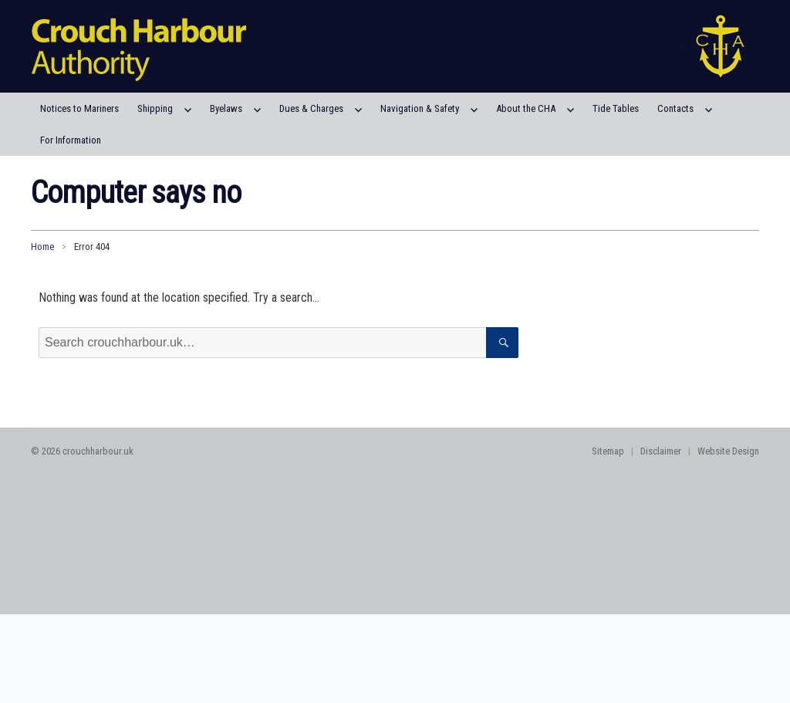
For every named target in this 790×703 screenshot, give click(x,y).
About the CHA (525, 108)
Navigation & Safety (419, 108)
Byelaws (226, 108)
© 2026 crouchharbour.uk (82, 451)
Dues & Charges (311, 108)
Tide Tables (615, 108)
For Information (70, 140)
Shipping (155, 108)
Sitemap (608, 451)
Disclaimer (660, 451)
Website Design (728, 451)
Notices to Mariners (79, 108)
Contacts (675, 108)
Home (42, 246)
